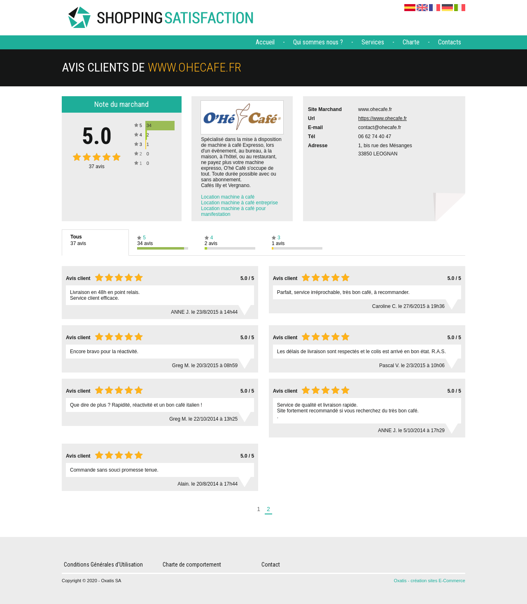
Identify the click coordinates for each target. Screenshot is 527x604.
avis (97, 166)
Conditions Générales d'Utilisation (103, 564)
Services (372, 42)
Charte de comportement (192, 564)
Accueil (265, 42)
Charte (411, 42)
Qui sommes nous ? (318, 42)
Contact (270, 564)
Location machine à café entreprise (239, 203)
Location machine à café (227, 197)
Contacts (449, 42)
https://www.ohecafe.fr (382, 118)
